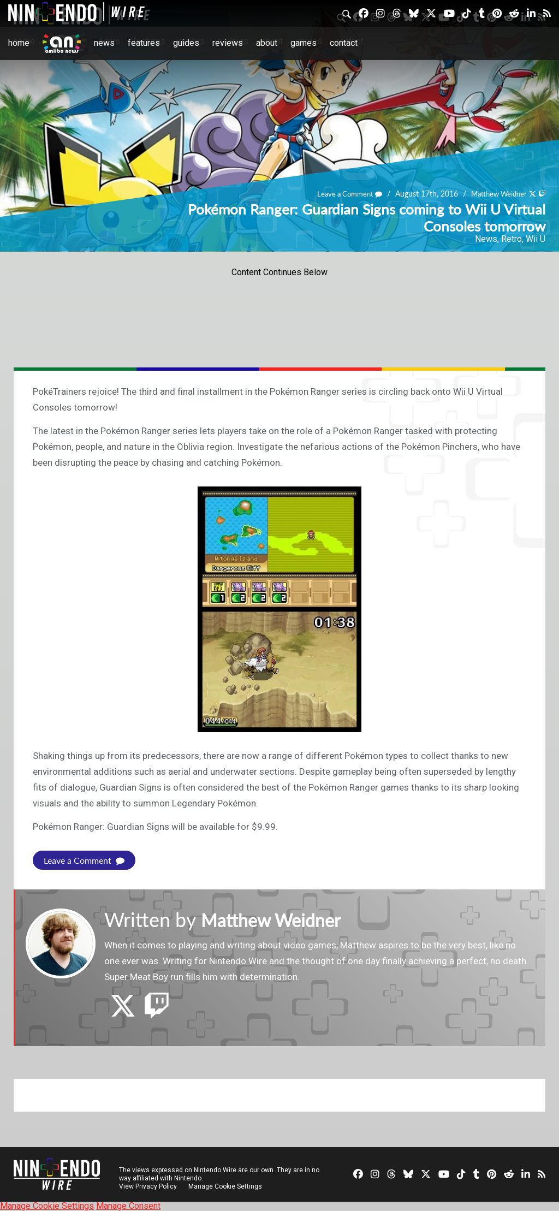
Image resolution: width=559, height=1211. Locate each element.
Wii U (535, 239)
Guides (186, 43)
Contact (344, 43)
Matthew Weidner (495, 193)
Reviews (227, 43)
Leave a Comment (341, 193)
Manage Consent (128, 1206)
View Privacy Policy (148, 1186)
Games (303, 43)
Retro (511, 239)
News (104, 43)
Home (18, 43)
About (266, 43)
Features (144, 43)
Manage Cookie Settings (226, 1186)
